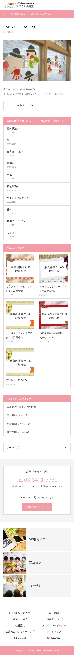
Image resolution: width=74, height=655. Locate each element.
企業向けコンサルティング (20, 631)
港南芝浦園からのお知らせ (19, 432)
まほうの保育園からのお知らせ (21, 406)
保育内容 (54, 613)
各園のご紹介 (20, 619)
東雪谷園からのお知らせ (18, 424)
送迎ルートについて (17, 380)
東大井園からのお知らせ (18, 415)
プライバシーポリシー (54, 625)
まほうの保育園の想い (20, 613)
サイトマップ (54, 631)
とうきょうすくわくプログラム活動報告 (19, 288)
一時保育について (54, 619)
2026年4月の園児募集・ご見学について (53, 335)
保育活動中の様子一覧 (52, 120)
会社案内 (20, 625)
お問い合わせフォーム (37, 507)
